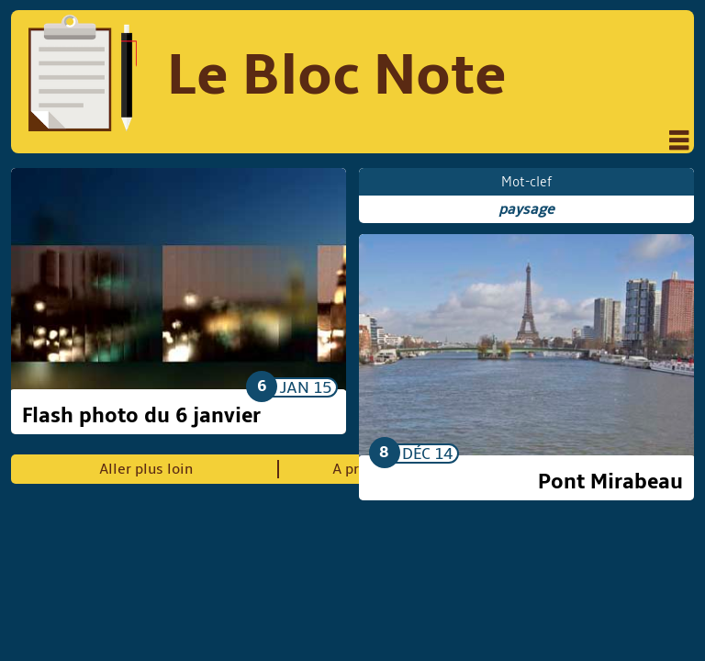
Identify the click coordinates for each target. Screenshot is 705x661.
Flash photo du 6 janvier (141, 416)
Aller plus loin (146, 469)
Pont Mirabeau (610, 482)
